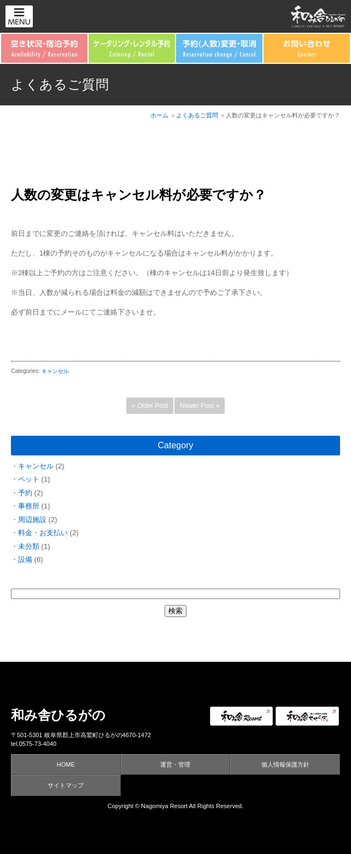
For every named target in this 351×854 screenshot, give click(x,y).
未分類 (28, 546)
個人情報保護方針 (285, 764)
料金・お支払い (43, 533)
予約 (25, 493)
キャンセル (55, 371)
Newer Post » (199, 406)
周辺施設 (32, 519)
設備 (25, 559)
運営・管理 (175, 764)
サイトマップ (66, 785)
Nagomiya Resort (164, 806)
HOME (66, 764)
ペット (28, 479)
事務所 (28, 506)
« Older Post (150, 406)
